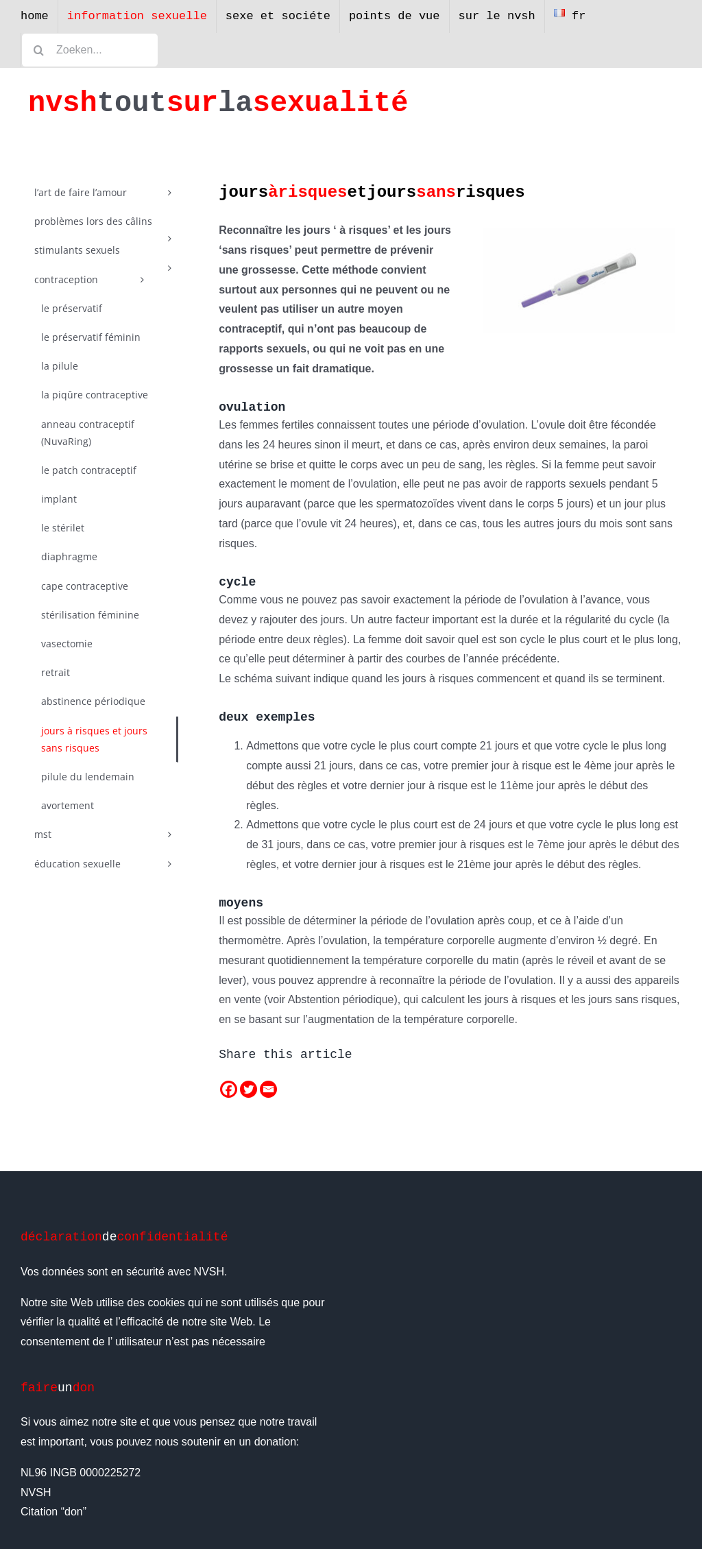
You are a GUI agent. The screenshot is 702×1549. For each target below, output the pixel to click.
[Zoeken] (38, 50)
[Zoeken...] (89, 50)
